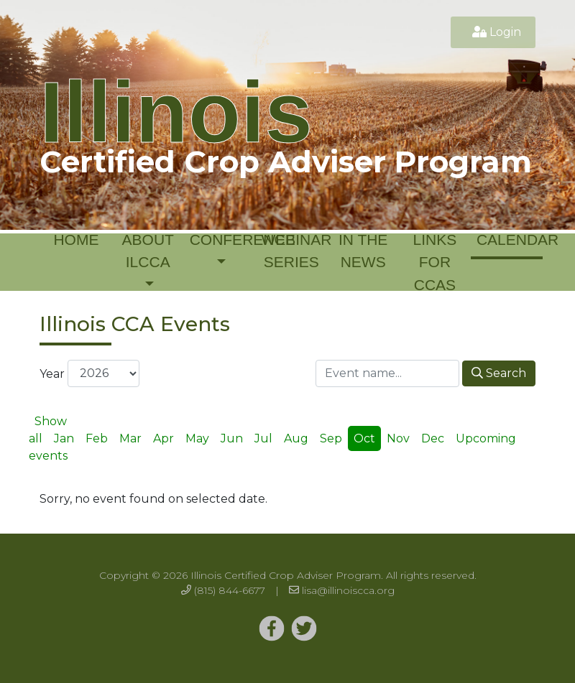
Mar (130, 438)
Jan (64, 438)
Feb (97, 438)
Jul (263, 438)
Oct (364, 438)
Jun (232, 438)
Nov (398, 438)
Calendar (510, 239)
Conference (223, 239)
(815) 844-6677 (229, 590)
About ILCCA (148, 251)
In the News (363, 251)
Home (75, 239)
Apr (163, 438)
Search (499, 373)
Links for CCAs (435, 262)
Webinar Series (294, 251)
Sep (331, 438)
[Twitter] (272, 629)
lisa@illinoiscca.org (348, 590)
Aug (296, 438)
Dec (432, 438)
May (197, 438)
